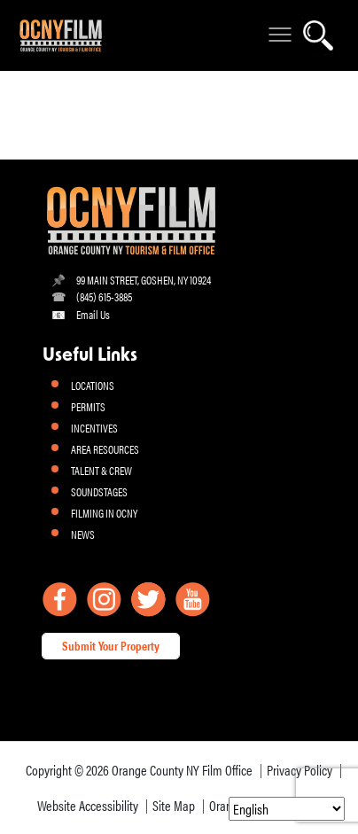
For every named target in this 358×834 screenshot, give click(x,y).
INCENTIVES (94, 427)
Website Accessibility (87, 805)
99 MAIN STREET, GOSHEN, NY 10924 (143, 279)
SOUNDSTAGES (99, 491)
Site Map (173, 805)
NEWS (83, 534)
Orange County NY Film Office (182, 770)
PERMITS (88, 406)
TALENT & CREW (101, 470)
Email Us (93, 314)
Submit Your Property (111, 645)
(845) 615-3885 (104, 296)
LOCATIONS (92, 385)
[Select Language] (287, 809)
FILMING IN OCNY (104, 512)
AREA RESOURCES (105, 448)
